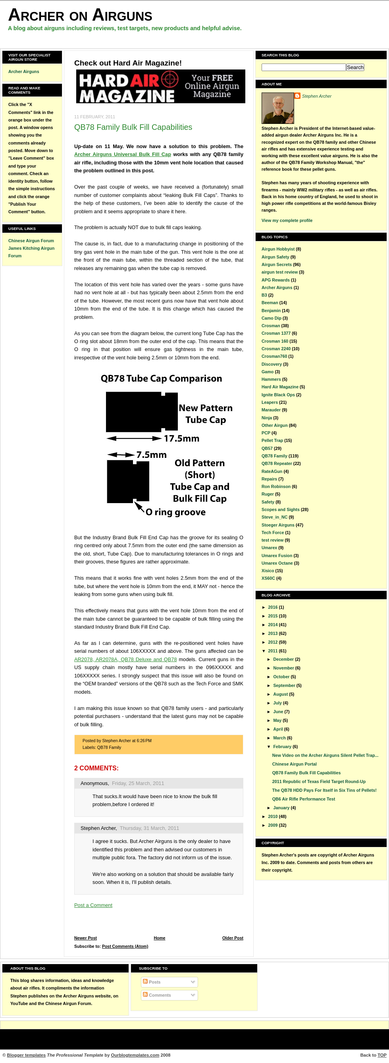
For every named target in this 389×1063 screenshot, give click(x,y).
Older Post (232, 938)
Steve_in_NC (275, 517)
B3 (264, 295)
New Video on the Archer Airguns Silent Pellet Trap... (325, 755)
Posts (151, 982)
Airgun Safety (275, 257)
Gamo (267, 371)
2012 (273, 642)
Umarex (269, 547)
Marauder (271, 409)
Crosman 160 (275, 341)
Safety (268, 502)
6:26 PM (144, 741)
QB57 (267, 448)
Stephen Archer (98, 828)
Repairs (269, 479)
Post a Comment (93, 905)
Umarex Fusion (277, 555)
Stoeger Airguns (278, 525)
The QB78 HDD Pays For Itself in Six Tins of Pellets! (324, 790)
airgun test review (280, 272)
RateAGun (272, 471)
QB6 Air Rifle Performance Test (303, 799)
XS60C (268, 578)
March (280, 737)
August (281, 694)
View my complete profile (287, 220)
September (284, 685)
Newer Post (85, 938)
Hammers (271, 379)
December (284, 659)
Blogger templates (26, 1055)
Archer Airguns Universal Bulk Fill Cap (122, 154)
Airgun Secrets (277, 264)
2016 (273, 607)
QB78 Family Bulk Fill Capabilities (133, 127)
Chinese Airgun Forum (31, 240)
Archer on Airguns (80, 14)
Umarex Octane (277, 563)
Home (159, 938)
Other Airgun (275, 425)
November (284, 668)
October (282, 676)
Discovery (272, 364)
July (278, 702)
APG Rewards (276, 280)
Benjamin (271, 310)
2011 (273, 650)
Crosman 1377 (276, 333)
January (282, 807)
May (278, 720)
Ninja (267, 417)
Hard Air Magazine (280, 386)
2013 (273, 633)
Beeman (270, 302)
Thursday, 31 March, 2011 (149, 828)
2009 (273, 825)
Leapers (270, 402)
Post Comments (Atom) (125, 946)
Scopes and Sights (281, 509)
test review (272, 540)
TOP (382, 1055)
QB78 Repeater (277, 463)
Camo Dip (271, 318)
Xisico (268, 570)
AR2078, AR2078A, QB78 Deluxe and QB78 (125, 659)
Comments (157, 995)
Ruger (268, 494)
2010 (273, 816)
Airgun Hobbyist (278, 249)
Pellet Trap (272, 440)
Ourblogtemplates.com (135, 1055)
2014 (273, 624)
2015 (273, 615)
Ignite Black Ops (278, 394)
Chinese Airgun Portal (294, 764)
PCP (266, 432)
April (278, 729)
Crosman (271, 325)
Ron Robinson (276, 486)
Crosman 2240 (276, 348)
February (283, 746)
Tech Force (273, 532)
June (278, 711)
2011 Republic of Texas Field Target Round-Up (319, 781)
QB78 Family (109, 747)
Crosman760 (274, 356)
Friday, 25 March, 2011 (138, 783)
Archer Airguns (23, 71)
